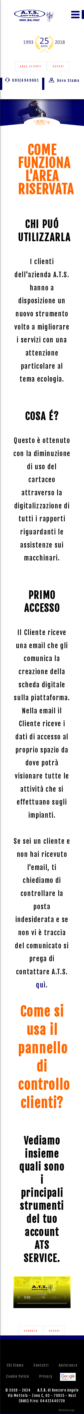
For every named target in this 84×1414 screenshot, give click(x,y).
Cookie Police (17, 1376)
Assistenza (68, 1365)
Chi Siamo (15, 1365)
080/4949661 (22, 80)
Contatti (41, 1365)
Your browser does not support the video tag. (42, 1292)
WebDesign (66, 1410)
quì (41, 985)
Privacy (45, 1376)
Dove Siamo (64, 80)
